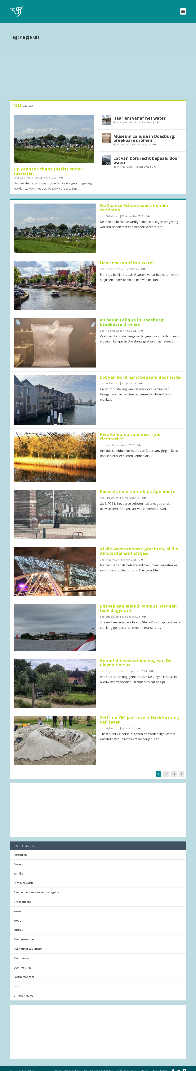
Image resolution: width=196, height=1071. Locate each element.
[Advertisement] (98, 65)
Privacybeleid (159, 1066)
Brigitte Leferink (127, 118)
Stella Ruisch (26, 173)
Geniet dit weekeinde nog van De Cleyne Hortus (136, 658)
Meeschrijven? (72, 1066)
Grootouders (22, 897)
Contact (144, 1066)
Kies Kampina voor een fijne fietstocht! (130, 432)
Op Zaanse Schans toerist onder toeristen (48, 167)
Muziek (18, 925)
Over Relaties (22, 963)
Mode (17, 916)
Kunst (17, 907)
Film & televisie (23, 878)
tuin (16, 982)
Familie (18, 869)
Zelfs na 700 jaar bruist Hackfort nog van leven (139, 715)
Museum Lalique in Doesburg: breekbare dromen (144, 134)
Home (57, 1066)
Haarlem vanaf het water (139, 114)
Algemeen (20, 850)
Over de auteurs (126, 1066)
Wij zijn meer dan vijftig (98, 1066)
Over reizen (21, 954)
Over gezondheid (25, 935)
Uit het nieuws (23, 991)
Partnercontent (24, 972)
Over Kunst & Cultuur (28, 944)
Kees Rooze (112, 441)
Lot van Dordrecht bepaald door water (146, 156)
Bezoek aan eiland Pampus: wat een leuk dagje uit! (138, 604)
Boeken (18, 860)
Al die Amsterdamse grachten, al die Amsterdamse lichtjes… (139, 547)
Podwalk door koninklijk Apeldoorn (138, 487)
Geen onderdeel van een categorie (36, 888)
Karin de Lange (127, 140)
